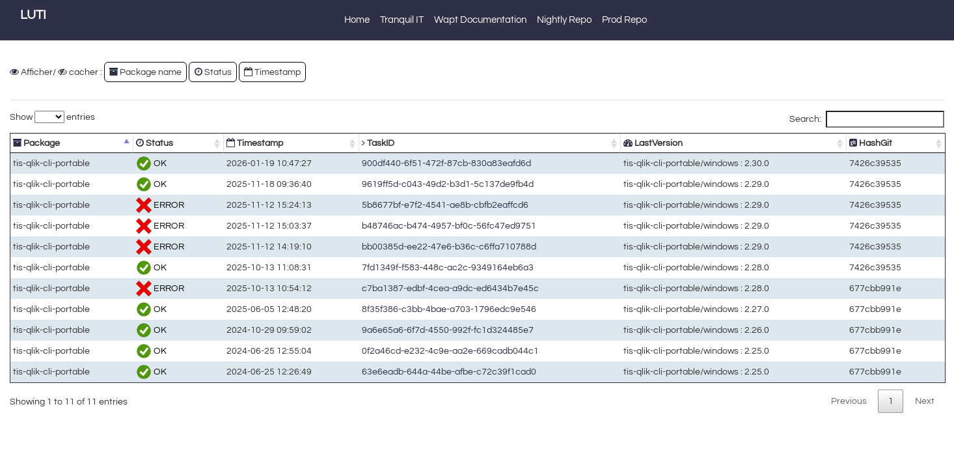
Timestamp (272, 72)
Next (924, 401)
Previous (849, 401)
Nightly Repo (564, 20)
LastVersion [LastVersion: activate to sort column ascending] (657, 143)
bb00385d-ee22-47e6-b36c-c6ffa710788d (444, 246)
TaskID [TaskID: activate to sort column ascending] (373, 143)
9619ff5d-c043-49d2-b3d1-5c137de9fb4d (443, 184)
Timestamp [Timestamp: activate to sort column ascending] (251, 143)
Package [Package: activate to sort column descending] (36, 143)
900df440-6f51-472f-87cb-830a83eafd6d (441, 163)
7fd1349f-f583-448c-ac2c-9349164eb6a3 (443, 267)
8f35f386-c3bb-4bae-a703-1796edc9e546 (444, 309)
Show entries (52, 117)
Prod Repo (624, 20)
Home (357, 20)
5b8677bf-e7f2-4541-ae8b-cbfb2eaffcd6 (440, 205)
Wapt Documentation (480, 20)
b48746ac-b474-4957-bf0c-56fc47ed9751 (444, 226)
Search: (866, 119)
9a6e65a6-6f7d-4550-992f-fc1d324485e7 (443, 330)
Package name (145, 72)
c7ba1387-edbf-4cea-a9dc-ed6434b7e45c (445, 288)
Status (213, 72)
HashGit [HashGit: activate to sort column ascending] (872, 143)
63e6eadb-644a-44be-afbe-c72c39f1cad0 (444, 372)
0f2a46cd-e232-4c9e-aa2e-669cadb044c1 (445, 351)
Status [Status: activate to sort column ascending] (153, 143)
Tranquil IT (402, 20)
